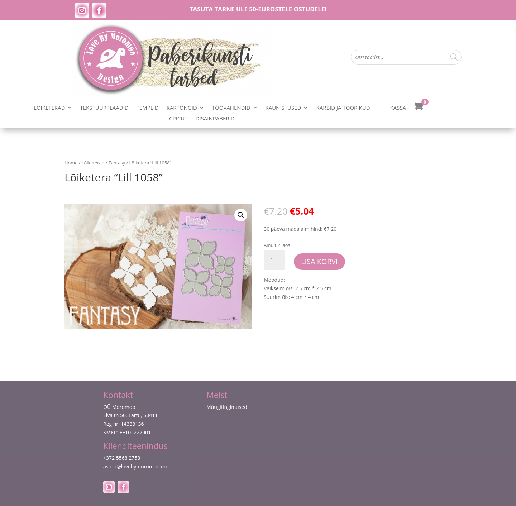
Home (70, 162)
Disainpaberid (215, 119)
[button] (240, 215)
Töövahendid (231, 108)
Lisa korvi (319, 261)
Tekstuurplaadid (104, 108)
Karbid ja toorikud (343, 108)
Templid (148, 108)
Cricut (178, 119)
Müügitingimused (226, 407)
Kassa (398, 108)
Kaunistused (283, 108)
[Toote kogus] (274, 260)
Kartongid (182, 108)
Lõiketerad (49, 108)
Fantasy (117, 162)
